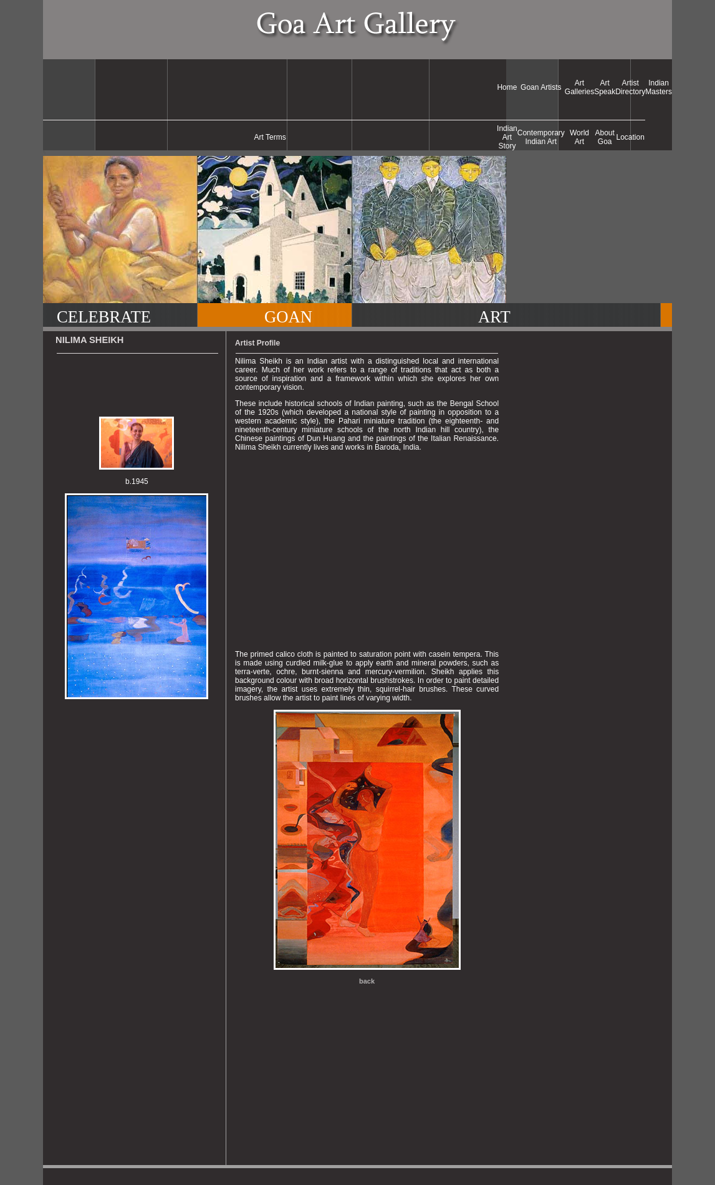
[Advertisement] (270, 87)
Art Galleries (579, 87)
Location (631, 137)
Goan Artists (541, 87)
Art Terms (270, 137)
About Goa (605, 137)
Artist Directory (630, 87)
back (367, 981)
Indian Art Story (507, 137)
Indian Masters (658, 87)
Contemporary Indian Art (541, 137)
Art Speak (604, 87)
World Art (579, 137)
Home (507, 87)
